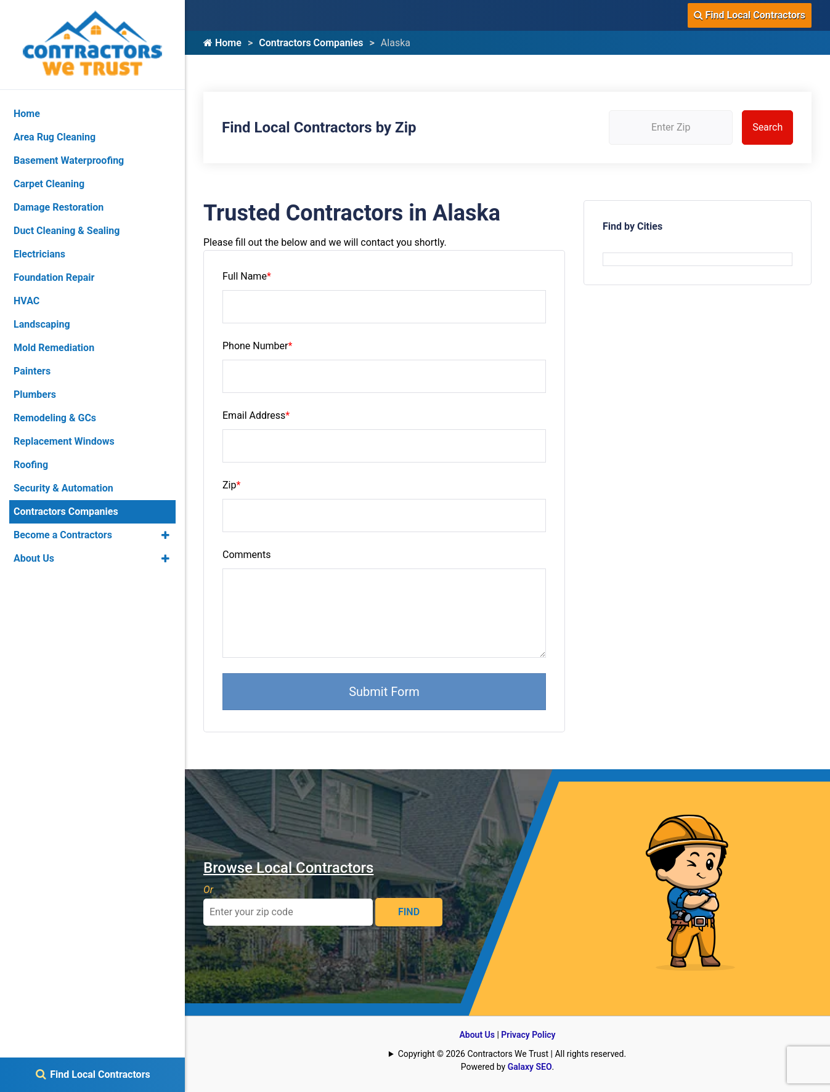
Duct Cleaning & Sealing (67, 231)
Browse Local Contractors (288, 867)
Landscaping (42, 324)
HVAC (26, 301)
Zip (231, 485)
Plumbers (35, 394)
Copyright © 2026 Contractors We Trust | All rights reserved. (512, 1054)
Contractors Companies (311, 43)
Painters (32, 371)
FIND (409, 912)
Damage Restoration (59, 207)
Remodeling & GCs (55, 418)
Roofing (31, 465)
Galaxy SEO (530, 1067)
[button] (165, 535)
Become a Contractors (63, 535)
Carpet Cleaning (49, 184)
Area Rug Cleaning (55, 137)
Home (222, 43)
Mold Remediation (54, 348)
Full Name (246, 276)
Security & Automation (63, 488)
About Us (477, 1035)
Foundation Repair (54, 277)
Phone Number (257, 346)
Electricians (39, 254)
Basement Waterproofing (69, 160)
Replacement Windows (64, 441)
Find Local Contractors (749, 15)
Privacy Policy (528, 1035)
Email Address (256, 415)
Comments (246, 554)
